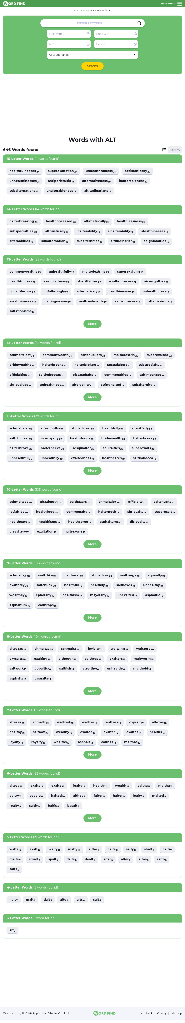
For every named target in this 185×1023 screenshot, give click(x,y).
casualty (43, 681)
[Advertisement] (92, 105)
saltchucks (19, 513)
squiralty (159, 577)
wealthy (65, 735)
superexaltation (63, 171)
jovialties (47, 513)
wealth (123, 789)
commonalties (118, 376)
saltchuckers (93, 356)
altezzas (18, 651)
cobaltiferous (22, 292)
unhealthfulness (101, 171)
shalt (151, 852)
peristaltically (138, 171)
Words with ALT (102, 10)
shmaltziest (83, 430)
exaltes (135, 735)
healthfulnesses (24, 171)
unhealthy (155, 587)
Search (92, 66)
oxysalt (139, 725)
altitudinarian (123, 242)
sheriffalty (143, 430)
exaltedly (19, 587)
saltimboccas (52, 376)
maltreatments (93, 302)
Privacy (162, 1016)
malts (15, 862)
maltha (167, 789)
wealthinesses (22, 302)
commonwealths (25, 272)
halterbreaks (55, 366)
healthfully (114, 430)
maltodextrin (126, 356)
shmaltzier (110, 503)
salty (133, 852)
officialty (138, 503)
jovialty (97, 651)
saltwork (18, 671)
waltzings (132, 577)
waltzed (66, 725)
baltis (54, 808)
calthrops (47, 607)
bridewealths (21, 366)
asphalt (86, 745)
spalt (54, 862)
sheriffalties (90, 282)
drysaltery (78, 533)
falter (100, 798)
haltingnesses (58, 302)
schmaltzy (19, 577)
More (92, 324)
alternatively (89, 292)
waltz (15, 852)
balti (169, 852)
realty (15, 808)
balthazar (75, 577)
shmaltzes (103, 577)
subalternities (90, 242)
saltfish (67, 671)
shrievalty (19, 523)
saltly (34, 808)
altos (145, 862)
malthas (134, 745)
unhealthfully (62, 272)
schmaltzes (20, 503)
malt (31, 903)
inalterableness (134, 181)
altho (95, 852)
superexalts (144, 450)
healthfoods (82, 440)
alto (65, 903)
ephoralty (45, 597)
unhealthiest (52, 386)
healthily (100, 587)
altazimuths (52, 430)
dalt (48, 903)
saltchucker (20, 440)
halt (13, 903)
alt (12, 933)
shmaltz (41, 725)
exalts (37, 789)
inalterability (89, 232)
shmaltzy (44, 651)
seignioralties (157, 242)
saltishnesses (128, 302)
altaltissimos (161, 302)
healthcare (76, 523)
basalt (74, 808)
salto (164, 862)
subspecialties (23, 232)
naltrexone (134, 533)
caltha (145, 789)
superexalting (131, 272)
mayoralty (101, 597)
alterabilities (21, 242)
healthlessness (132, 222)
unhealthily (52, 460)
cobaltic (43, 671)
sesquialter (84, 450)
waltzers (148, 651)
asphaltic (156, 597)
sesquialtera (119, 366)
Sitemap (176, 1016)
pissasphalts (85, 376)
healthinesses (123, 292)
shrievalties (20, 386)
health (101, 789)
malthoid (143, 671)
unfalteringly (56, 292)
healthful (74, 587)
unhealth (117, 671)
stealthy (91, 671)
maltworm (145, 661)
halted (59, 798)
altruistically (57, 232)
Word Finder (81, 10)
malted (161, 798)
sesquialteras (57, 282)
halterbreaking (23, 222)
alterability (83, 386)
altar (109, 862)
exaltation (105, 533)
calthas (110, 745)
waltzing (121, 651)
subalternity (145, 386)
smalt (34, 862)
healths (159, 735)
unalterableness (61, 191)
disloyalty (49, 533)
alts (82, 903)
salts (14, 872)
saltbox (40, 735)
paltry (15, 798)
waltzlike (48, 577)
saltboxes (127, 587)
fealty (79, 789)
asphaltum (19, 607)
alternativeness (97, 181)
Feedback (146, 1016)
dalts (72, 862)
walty (55, 852)
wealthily (18, 597)
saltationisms (21, 312)
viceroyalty (52, 440)
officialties (20, 376)
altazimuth (51, 503)
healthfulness (22, 282)
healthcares (114, 460)
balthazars (81, 503)
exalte (58, 789)
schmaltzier (21, 430)
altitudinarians (98, 191)
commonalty (108, 513)
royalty (39, 745)
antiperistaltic (61, 181)
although (68, 661)
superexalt (47, 523)
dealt (91, 862)
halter (120, 798)
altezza (17, 725)
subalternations (23, 191)
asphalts (17, 681)
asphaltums (20, 533)
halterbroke (21, 450)
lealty (140, 798)
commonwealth (58, 356)
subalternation (55, 242)
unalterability (121, 232)
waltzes (115, 725)
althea (80, 798)
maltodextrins (96, 272)
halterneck (138, 513)
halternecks (52, 450)
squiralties (114, 450)
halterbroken (87, 366)
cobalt (36, 798)
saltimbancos (153, 376)
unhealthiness (157, 292)
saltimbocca (145, 460)
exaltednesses (123, 282)
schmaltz (71, 651)
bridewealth (115, 440)
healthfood (77, 513)
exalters (118, 661)
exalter (112, 735)
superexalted (160, 356)
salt (98, 903)
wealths (63, 745)
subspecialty (152, 366)
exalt (35, 852)
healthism (73, 597)
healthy (17, 735)
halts (114, 852)
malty (75, 852)
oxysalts (17, 661)
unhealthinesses (24, 181)
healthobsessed (61, 222)
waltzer (91, 725)
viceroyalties (157, 282)
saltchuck (47, 587)
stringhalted (113, 386)
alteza (15, 789)
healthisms (106, 523)
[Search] (139, 23)
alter (127, 862)
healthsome (136, 523)
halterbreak (146, 440)
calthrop (93, 661)
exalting (42, 661)
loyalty (16, 745)
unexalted (129, 597)
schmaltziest (22, 356)
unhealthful (20, 460)
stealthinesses (156, 232)
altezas (162, 725)
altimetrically (97, 222)
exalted (89, 735)
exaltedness (83, 460)
